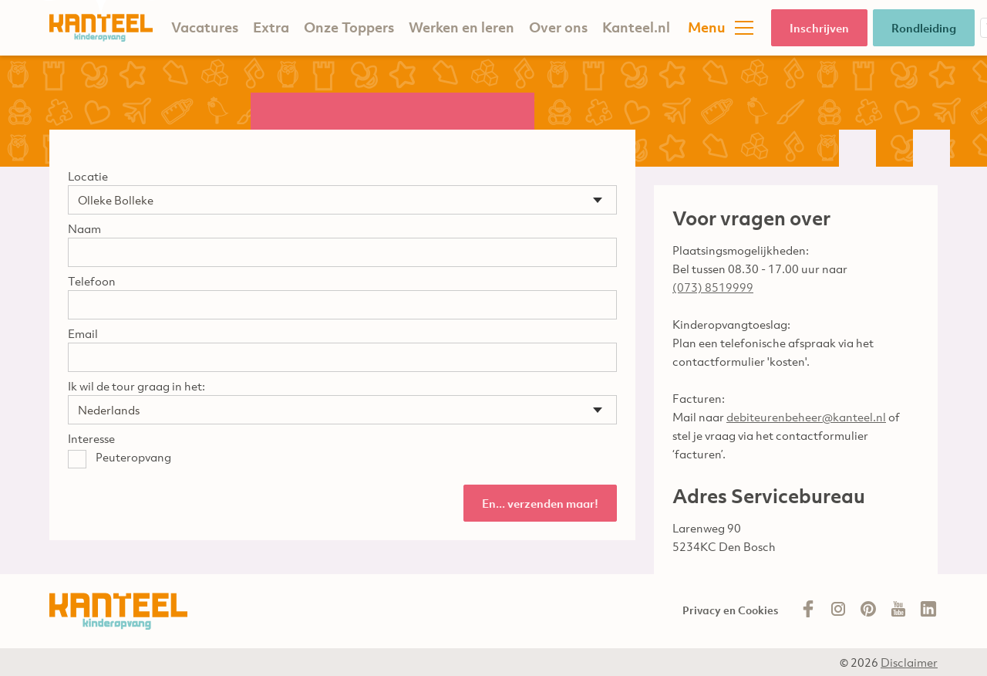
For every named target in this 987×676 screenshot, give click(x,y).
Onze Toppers (349, 27)
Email (83, 333)
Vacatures (204, 27)
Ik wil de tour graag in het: (136, 386)
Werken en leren (461, 27)
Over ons (558, 27)
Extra (271, 27)
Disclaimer (909, 662)
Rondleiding (923, 27)
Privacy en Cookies (730, 610)
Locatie (88, 176)
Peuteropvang (133, 457)
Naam (84, 228)
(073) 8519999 (712, 287)
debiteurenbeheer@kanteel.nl (806, 416)
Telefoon (92, 281)
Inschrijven (819, 27)
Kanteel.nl (636, 27)
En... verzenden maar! (540, 503)
